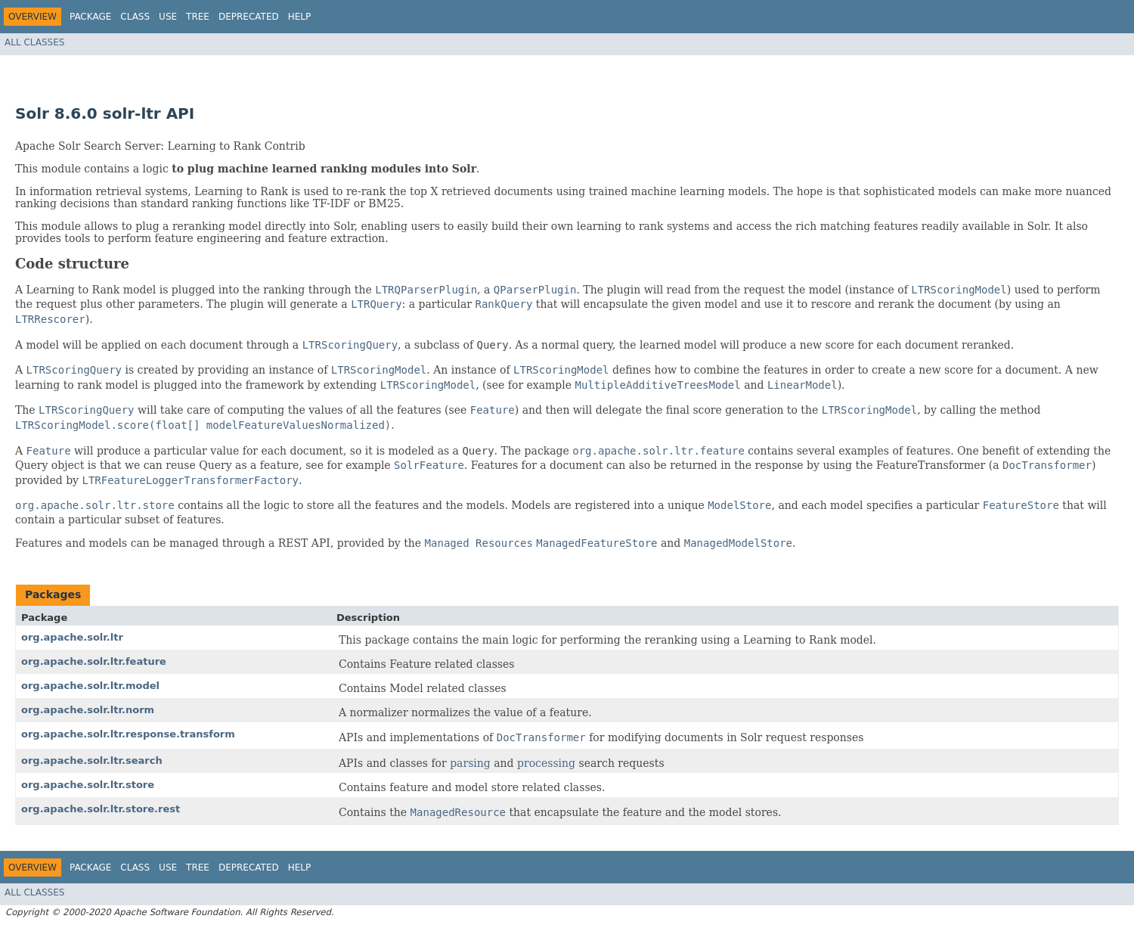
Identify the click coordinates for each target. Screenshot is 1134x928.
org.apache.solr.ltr (72, 637)
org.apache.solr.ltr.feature (93, 661)
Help (299, 16)
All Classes (34, 42)
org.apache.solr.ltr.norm (87, 709)
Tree (197, 16)
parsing (470, 763)
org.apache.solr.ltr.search (92, 760)
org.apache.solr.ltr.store (87, 784)
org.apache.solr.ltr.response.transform (128, 734)
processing (546, 763)
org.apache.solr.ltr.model (90, 685)
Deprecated (248, 16)
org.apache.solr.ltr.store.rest (100, 809)
